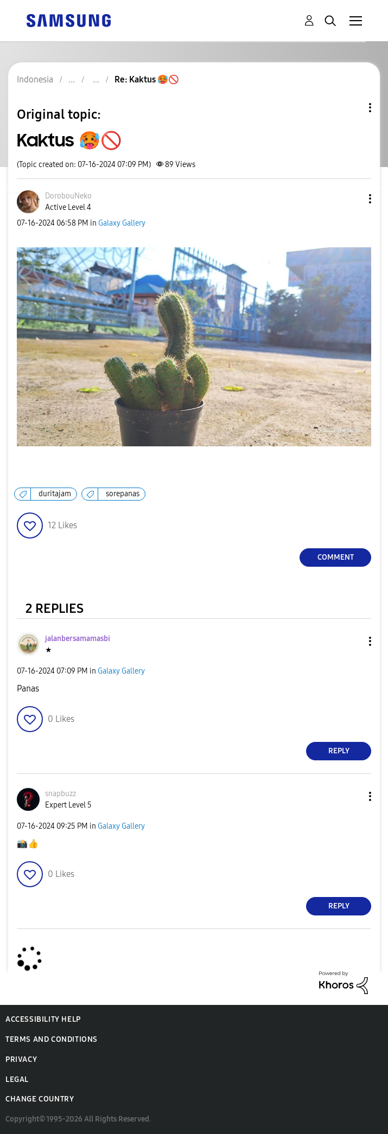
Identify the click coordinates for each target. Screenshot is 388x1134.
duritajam (55, 493)
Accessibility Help (43, 1019)
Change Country (39, 1099)
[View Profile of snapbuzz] (60, 793)
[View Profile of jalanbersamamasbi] (77, 638)
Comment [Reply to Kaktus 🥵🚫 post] (335, 557)
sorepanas (122, 493)
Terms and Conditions (51, 1039)
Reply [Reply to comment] (338, 750)
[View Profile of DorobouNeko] (68, 196)
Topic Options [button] (351, 107)
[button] (352, 198)
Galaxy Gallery (121, 223)
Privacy (21, 1059)
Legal (17, 1079)
